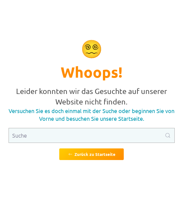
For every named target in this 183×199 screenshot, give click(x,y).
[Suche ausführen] (167, 135)
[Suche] (91, 135)
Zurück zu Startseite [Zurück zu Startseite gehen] (91, 154)
